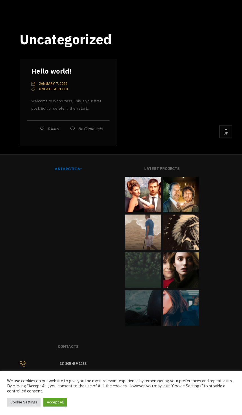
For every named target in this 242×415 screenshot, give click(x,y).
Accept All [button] (55, 402)
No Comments (90, 128)
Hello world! (51, 71)
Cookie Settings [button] (23, 402)
